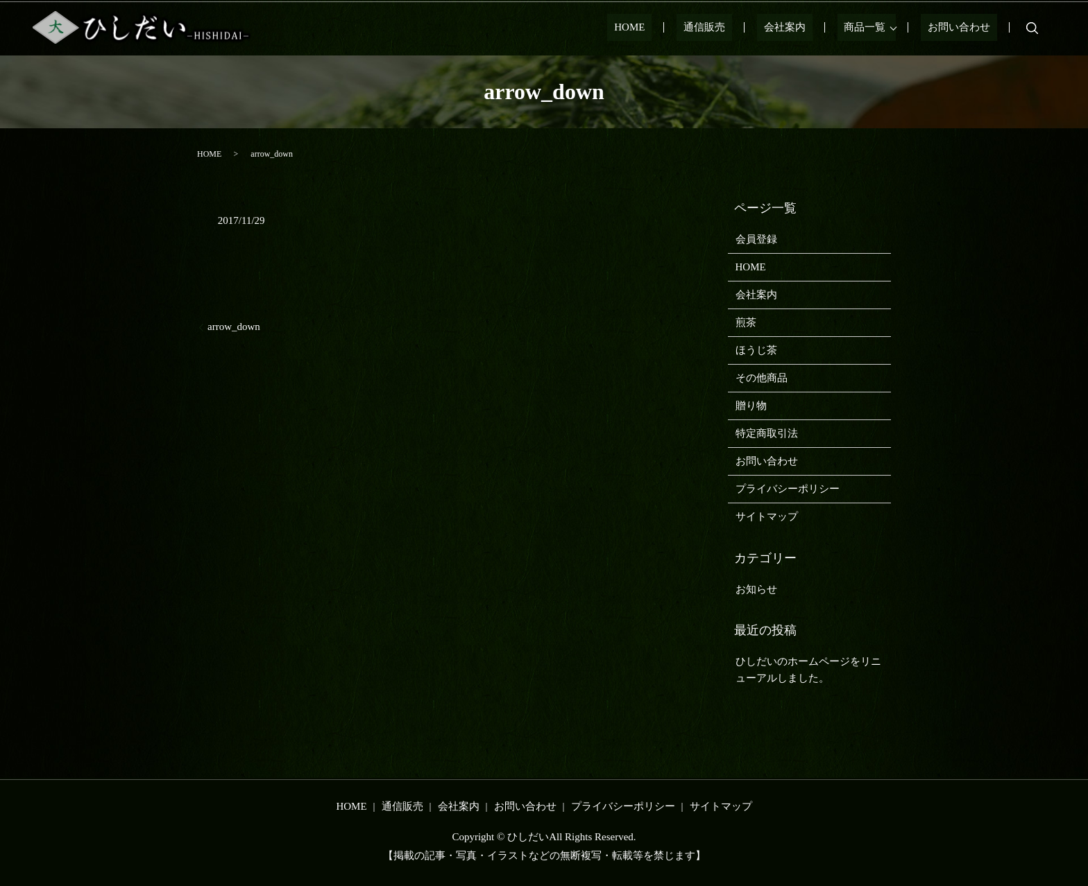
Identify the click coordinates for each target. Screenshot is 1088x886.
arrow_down (233, 326)
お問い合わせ (966, 27)
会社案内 (812, 27)
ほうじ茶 (756, 350)
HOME (684, 27)
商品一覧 (878, 27)
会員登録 (756, 239)
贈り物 (751, 405)
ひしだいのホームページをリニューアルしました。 (808, 670)
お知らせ (756, 589)
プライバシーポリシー (788, 488)
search (1032, 27)
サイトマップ (767, 516)
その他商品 (762, 377)
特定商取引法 (767, 433)
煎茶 (746, 322)
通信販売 (745, 27)
